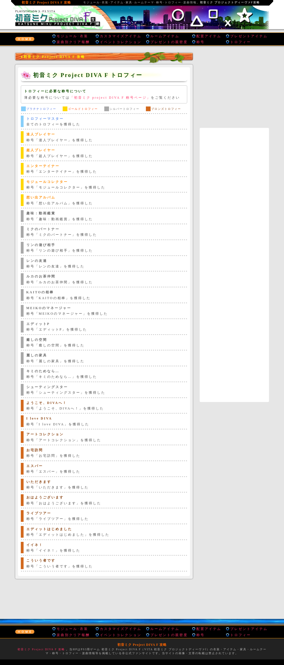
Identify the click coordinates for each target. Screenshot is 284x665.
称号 (200, 42)
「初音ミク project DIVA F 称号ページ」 (110, 98)
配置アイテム (208, 36)
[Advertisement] (104, 597)
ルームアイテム (164, 36)
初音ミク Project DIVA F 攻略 (41, 649)
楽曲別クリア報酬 (73, 42)
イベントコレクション (120, 42)
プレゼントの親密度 (169, 42)
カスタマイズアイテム (120, 36)
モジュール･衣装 (72, 36)
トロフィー (240, 42)
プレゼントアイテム (249, 36)
